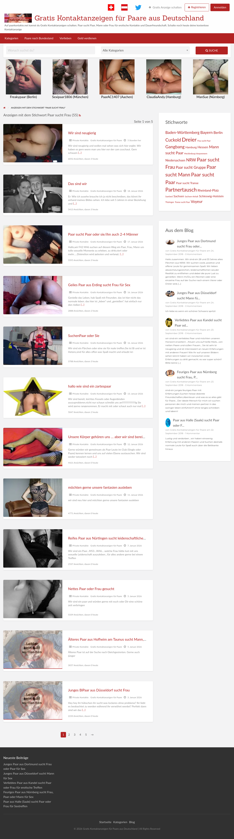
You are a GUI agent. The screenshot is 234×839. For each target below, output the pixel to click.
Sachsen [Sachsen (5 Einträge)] (178, 196)
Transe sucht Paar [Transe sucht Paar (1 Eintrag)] (182, 202)
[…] (80, 152)
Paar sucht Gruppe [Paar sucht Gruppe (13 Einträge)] (191, 167)
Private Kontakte (81, 140)
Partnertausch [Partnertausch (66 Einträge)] (181, 189)
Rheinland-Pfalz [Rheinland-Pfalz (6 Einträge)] (208, 190)
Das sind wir (77, 184)
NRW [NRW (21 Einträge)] (191, 159)
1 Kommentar (192, 433)
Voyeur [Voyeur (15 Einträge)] (197, 201)
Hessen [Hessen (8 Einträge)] (202, 147)
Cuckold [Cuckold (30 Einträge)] (173, 139)
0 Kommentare (193, 254)
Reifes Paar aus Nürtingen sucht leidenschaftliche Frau (109, 538)
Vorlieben (65, 38)
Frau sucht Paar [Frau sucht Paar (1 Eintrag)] (204, 141)
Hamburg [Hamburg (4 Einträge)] (191, 147)
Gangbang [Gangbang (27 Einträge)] (175, 146)
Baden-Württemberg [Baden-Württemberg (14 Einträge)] (182, 132)
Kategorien (11, 38)
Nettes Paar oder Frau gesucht (91, 589)
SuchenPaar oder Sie (83, 335)
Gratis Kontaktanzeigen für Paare (106, 140)
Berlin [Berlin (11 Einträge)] (218, 132)
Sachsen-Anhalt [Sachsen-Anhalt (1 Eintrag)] (191, 196)
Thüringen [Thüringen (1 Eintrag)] (169, 202)
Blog (132, 822)
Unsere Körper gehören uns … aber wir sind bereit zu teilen (113, 437)
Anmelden (220, 7)
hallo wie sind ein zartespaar (89, 386)
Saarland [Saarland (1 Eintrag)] (169, 196)
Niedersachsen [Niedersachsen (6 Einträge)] (175, 160)
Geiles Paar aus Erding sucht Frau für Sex (99, 285)
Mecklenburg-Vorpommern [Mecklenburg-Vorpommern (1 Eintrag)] (195, 153)
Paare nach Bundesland (38, 38)
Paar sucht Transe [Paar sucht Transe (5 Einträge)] (187, 183)
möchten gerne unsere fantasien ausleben (100, 487)
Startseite (105, 822)
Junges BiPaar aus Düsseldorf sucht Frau (99, 690)
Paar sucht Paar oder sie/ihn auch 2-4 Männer (103, 234)
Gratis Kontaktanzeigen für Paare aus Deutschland (119, 18)
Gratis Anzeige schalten (165, 7)
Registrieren (198, 7)
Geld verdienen (87, 38)
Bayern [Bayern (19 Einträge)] (206, 132)
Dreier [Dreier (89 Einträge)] (189, 139)
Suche (211, 50)
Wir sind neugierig (82, 133)
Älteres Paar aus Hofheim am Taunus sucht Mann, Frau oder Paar (117, 639)
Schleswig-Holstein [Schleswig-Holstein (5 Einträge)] (211, 196)
